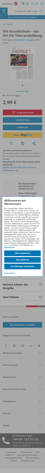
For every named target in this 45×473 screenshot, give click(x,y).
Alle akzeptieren (22, 253)
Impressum (9, 273)
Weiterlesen (9, 247)
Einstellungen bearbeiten (22, 266)
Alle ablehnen (22, 259)
